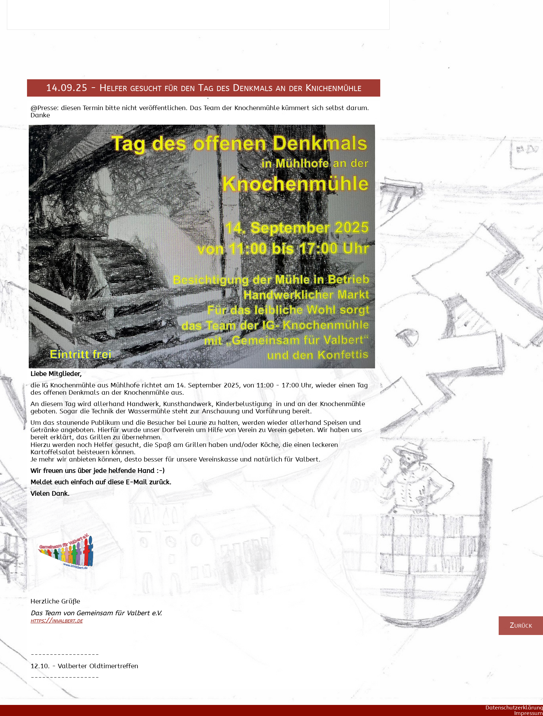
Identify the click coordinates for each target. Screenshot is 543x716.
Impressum (528, 713)
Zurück (521, 625)
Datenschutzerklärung (514, 707)
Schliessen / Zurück (41, 18)
